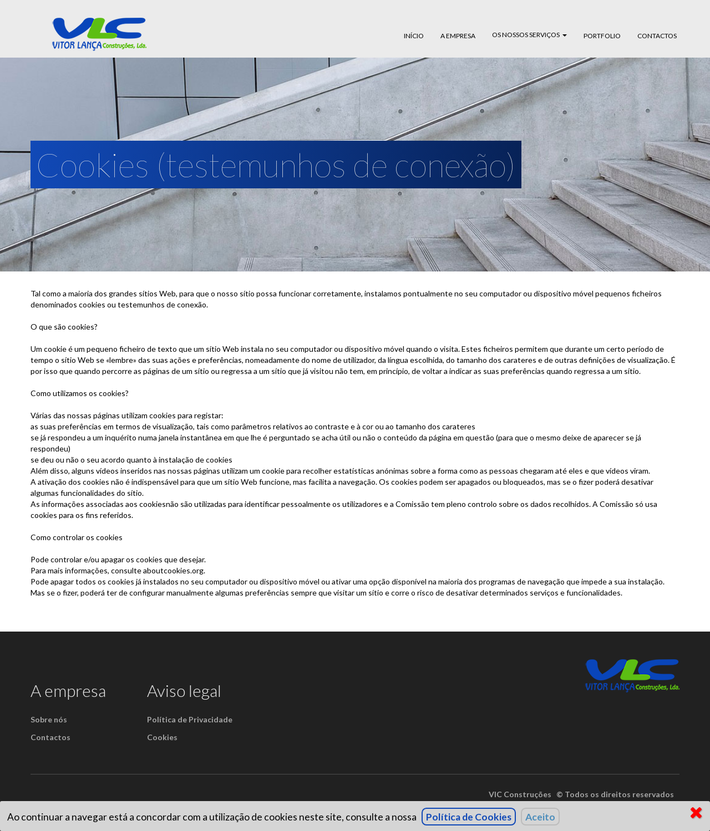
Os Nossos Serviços (529, 34)
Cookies (162, 737)
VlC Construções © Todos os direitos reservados (581, 794)
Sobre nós (49, 719)
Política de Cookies (468, 817)
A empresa (457, 36)
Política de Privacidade (189, 719)
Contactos (657, 36)
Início (414, 36)
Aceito (540, 817)
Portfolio (602, 36)
